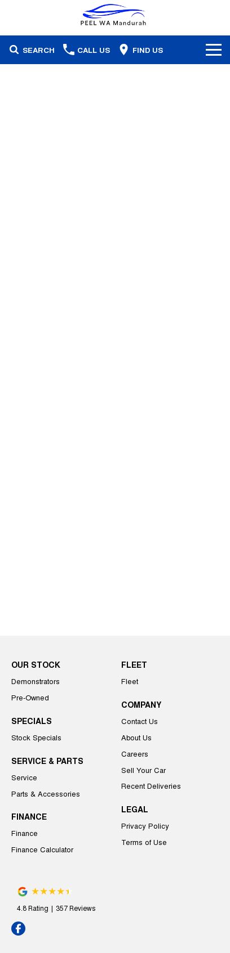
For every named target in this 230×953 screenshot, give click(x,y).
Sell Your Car (143, 770)
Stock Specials (36, 737)
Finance (24, 833)
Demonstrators (35, 681)
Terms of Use (144, 842)
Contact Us (139, 721)
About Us (136, 737)
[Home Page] (115, 15)
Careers (134, 753)
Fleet (129, 681)
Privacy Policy (145, 825)
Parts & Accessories (45, 793)
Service (24, 777)
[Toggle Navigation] (214, 49)
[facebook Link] (18, 928)
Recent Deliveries (151, 785)
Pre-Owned (30, 697)
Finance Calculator (42, 849)
